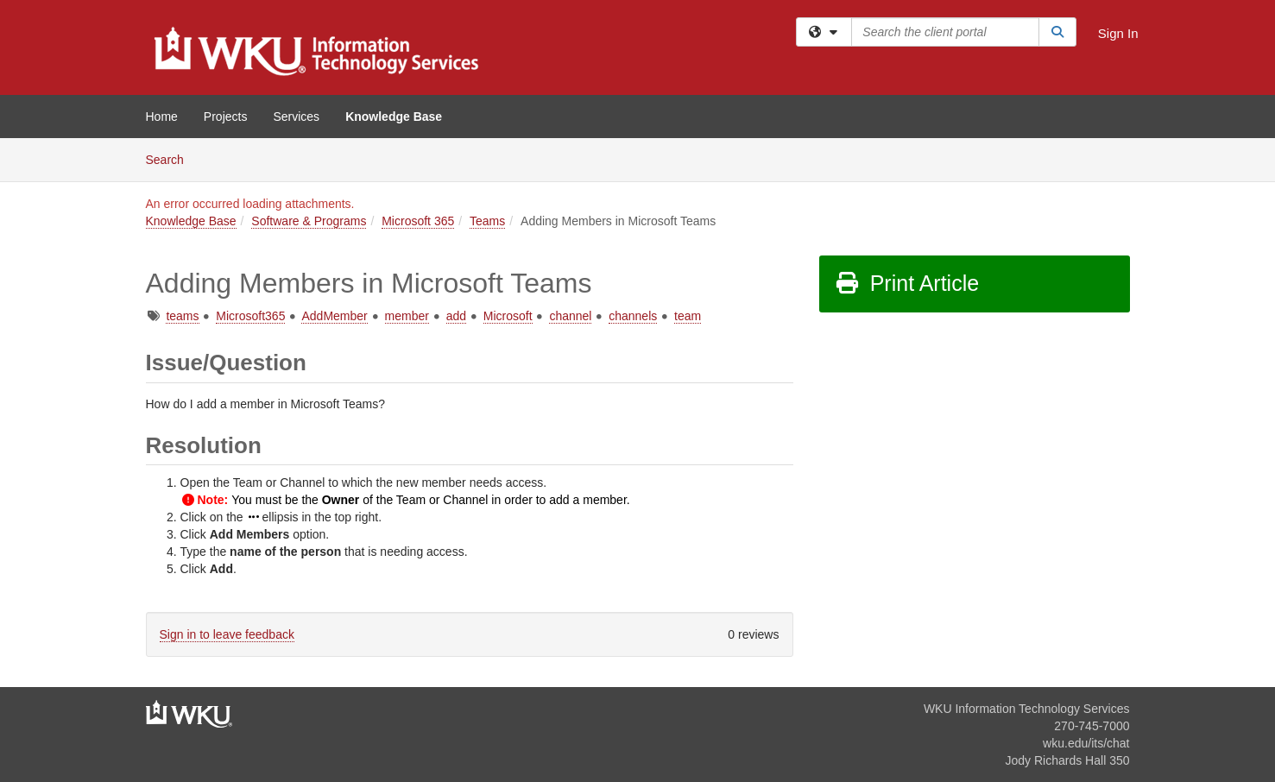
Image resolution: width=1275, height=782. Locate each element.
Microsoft (508, 316)
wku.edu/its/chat (1086, 743)
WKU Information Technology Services (1027, 709)
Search (171, 158)
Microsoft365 (250, 316)
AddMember (334, 316)
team (687, 316)
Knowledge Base (393, 116)
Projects (226, 116)
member (407, 316)
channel (570, 316)
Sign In (1118, 33)
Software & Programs (308, 221)
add (456, 316)
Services (296, 116)
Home (162, 116)
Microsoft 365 (418, 221)
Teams (487, 221)
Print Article (907, 283)
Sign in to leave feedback (227, 634)
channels (633, 316)
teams (182, 316)
